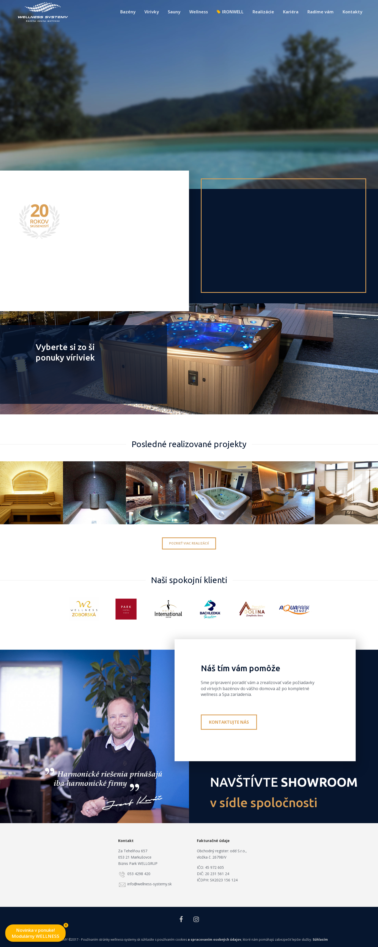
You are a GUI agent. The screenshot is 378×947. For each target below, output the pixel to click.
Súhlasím (320, 939)
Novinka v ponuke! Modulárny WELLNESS (39, 931)
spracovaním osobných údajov (216, 939)
